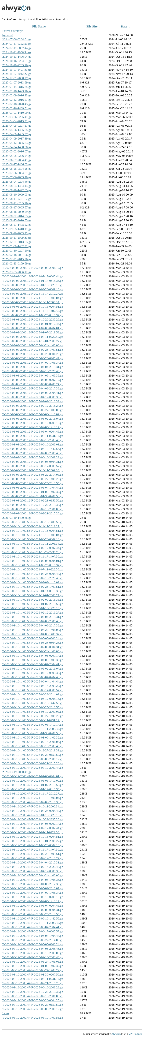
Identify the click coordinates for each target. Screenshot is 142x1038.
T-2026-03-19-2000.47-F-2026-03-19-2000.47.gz (32, 767)
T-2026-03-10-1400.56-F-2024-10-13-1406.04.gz (32, 535)
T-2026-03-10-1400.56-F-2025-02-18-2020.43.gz (32, 578)
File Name (39, 26)
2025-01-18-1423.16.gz (16, 91)
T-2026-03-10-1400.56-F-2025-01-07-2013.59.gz (32, 604)
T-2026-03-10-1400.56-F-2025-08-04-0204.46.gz (32, 677)
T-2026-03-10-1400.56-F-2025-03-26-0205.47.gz (32, 573)
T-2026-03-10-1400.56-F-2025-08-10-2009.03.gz (32, 711)
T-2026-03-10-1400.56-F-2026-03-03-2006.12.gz (32, 759)
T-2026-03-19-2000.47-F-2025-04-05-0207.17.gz (32, 823)
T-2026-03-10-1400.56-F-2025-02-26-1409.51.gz (32, 586)
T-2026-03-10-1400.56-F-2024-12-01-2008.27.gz (32, 595)
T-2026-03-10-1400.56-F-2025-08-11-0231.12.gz (32, 720)
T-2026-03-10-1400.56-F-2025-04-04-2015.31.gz (32, 617)
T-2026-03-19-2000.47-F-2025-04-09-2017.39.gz (32, 884)
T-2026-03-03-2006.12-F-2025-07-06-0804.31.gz (32, 461)
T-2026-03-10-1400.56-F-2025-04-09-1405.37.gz (32, 634)
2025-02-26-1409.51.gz (16, 108)
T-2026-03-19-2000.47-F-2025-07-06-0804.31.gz (32, 910)
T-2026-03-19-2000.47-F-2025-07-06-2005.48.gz (32, 948)
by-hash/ (7, 35)
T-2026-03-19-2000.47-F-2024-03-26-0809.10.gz (32, 845)
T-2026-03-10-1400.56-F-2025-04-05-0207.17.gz (32, 655)
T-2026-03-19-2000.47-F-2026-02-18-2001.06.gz (32, 996)
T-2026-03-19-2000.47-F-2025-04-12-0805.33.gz (32, 871)
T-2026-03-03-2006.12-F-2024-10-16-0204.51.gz (32, 306)
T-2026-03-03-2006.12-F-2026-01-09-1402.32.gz (32, 492)
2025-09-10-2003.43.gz (16, 233)
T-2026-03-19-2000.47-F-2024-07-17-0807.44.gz (32, 828)
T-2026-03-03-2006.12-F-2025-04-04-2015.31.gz (32, 367)
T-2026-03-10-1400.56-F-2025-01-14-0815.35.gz (32, 591)
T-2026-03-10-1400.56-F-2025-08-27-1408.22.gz (32, 716)
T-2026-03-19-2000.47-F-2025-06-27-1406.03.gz (32, 961)
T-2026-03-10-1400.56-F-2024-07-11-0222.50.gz (32, 569)
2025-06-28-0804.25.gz (16, 168)
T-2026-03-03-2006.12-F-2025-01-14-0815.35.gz (32, 280)
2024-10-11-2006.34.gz (16, 52)
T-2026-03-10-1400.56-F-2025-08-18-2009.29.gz (32, 686)
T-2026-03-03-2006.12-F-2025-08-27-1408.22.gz (32, 479)
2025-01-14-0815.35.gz (16, 87)
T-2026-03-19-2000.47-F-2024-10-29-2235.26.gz (32, 819)
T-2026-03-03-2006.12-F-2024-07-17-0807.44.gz (32, 276)
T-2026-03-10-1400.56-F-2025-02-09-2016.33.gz (32, 599)
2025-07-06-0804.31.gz (16, 173)
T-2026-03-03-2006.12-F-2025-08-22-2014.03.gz (32, 474)
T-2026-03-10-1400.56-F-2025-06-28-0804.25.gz (32, 642)
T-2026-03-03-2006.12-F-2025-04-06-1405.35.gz (32, 375)
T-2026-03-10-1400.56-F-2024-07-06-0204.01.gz (32, 561)
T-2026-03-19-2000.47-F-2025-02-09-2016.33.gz (32, 802)
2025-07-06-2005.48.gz (16, 177)
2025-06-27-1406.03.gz (16, 164)
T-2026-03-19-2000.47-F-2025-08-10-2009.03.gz (32, 953)
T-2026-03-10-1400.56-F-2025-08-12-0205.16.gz (32, 698)
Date (124, 26)
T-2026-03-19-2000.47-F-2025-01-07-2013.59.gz (32, 785)
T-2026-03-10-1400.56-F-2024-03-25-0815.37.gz (32, 565)
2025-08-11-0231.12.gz (16, 199)
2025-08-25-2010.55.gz (16, 220)
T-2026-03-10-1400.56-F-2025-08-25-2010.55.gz (32, 707)
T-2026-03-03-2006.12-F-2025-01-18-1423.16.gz (32, 285)
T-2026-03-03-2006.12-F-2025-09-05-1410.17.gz (32, 427)
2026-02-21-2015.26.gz (16, 259)
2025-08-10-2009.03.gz (16, 194)
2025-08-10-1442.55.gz (16, 190)
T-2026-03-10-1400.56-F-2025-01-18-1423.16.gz (32, 608)
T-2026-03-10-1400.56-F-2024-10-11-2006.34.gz (32, 543)
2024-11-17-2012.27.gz (16, 74)
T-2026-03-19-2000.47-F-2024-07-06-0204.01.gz (32, 776)
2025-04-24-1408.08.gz (16, 147)
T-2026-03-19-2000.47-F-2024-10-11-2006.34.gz (32, 806)
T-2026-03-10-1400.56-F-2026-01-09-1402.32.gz (32, 737)
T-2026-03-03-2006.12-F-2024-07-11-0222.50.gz (32, 336)
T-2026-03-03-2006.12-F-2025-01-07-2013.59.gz (32, 332)
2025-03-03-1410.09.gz (16, 112)
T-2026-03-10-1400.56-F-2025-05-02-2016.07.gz (32, 668)
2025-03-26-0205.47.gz (16, 117)
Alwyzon (116, 1033)
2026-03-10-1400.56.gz (16, 517)
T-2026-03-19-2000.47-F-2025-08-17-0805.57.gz (32, 931)
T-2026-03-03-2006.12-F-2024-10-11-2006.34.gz (32, 302)
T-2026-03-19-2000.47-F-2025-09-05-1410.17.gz (32, 901)
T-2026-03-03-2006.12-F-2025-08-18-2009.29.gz (32, 457)
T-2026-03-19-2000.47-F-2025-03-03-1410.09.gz (32, 780)
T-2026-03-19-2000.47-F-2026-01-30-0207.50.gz (32, 974)
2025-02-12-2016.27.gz (16, 99)
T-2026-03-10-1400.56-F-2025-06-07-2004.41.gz (32, 664)
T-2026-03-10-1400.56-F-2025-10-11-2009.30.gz (32, 729)
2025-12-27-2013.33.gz (16, 242)
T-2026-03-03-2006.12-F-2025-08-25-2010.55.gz (32, 483)
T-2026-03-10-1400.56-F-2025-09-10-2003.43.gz (32, 746)
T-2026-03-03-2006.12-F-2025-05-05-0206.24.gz (32, 384)
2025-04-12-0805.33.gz (16, 143)
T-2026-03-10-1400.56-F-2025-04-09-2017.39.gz (32, 625)
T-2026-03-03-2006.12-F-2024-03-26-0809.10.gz (32, 289)
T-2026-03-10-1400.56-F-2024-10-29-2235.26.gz (32, 552)
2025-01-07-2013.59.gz (16, 82)
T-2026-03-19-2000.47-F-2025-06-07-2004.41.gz (32, 927)
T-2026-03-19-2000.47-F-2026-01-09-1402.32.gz (32, 966)
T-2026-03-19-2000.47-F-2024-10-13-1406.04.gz (32, 798)
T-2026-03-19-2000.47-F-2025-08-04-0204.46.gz (32, 905)
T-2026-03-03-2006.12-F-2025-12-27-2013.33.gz (32, 505)
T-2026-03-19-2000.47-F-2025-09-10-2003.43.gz (32, 957)
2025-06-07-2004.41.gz (16, 160)
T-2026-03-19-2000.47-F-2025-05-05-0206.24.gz (32, 944)
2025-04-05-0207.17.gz (16, 125)
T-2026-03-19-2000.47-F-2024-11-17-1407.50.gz (32, 849)
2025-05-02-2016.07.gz (16, 151)
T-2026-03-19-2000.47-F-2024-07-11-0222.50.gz (32, 832)
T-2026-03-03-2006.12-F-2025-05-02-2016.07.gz (32, 418)
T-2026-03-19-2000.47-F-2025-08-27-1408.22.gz (32, 970)
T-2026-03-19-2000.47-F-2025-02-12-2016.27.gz (32, 858)
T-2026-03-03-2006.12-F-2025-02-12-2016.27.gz (32, 405)
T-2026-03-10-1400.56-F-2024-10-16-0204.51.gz (32, 530)
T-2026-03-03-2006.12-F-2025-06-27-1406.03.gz (32, 410)
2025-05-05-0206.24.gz (16, 155)
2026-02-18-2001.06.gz (16, 255)
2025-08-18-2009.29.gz (16, 211)
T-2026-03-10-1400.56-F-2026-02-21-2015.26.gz (32, 763)
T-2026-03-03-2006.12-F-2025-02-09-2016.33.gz (32, 401)
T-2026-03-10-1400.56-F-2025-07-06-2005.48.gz (32, 621)
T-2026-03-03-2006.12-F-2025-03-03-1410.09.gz (32, 414)
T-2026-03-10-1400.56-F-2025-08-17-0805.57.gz (32, 690)
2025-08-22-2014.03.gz (16, 216)
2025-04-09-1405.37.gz (16, 134)
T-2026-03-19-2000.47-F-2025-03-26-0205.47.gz (32, 810)
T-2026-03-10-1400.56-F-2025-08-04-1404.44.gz (32, 681)
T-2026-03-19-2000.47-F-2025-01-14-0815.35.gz (32, 789)
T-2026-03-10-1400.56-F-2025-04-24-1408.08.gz (32, 651)
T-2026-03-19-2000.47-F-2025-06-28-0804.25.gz (32, 1000)
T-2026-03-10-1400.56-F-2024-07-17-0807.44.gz (32, 548)
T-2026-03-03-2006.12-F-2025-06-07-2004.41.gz (32, 392)
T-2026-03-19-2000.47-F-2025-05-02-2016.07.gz (32, 888)
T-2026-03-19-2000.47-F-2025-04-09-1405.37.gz (32, 892)
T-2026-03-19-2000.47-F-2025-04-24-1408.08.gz (32, 875)
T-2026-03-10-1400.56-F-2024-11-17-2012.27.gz (32, 526)
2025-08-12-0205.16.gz (16, 203)
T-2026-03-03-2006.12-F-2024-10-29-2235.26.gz (32, 319)
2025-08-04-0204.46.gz (16, 181)
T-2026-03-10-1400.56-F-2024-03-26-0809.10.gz (32, 539)
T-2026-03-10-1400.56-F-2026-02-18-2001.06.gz (32, 742)
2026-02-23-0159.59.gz (16, 263)
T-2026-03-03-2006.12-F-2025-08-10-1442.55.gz (32, 449)
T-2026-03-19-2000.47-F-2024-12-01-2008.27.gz (32, 841)
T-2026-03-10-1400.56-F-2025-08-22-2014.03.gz (32, 694)
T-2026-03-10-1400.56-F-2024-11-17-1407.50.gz (32, 556)
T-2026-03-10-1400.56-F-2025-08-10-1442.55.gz (32, 703)
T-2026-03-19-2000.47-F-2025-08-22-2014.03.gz (32, 940)
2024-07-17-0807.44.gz (16, 48)
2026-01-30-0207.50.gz (16, 250)
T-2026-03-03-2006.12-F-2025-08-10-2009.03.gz (32, 444)
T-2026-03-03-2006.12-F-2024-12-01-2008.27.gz (32, 341)
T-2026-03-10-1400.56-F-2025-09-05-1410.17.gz (32, 724)
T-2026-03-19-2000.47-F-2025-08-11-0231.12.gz (32, 979)
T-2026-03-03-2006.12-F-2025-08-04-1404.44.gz (32, 487)
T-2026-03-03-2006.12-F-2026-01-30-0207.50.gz (32, 496)
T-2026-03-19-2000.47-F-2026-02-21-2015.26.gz (32, 983)
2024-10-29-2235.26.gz (16, 65)
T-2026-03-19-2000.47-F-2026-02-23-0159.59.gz (32, 1004)
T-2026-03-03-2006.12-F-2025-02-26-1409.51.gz (32, 349)
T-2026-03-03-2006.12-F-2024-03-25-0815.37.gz (32, 315)
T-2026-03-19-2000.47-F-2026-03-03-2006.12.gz (32, 1009)
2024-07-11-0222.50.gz (16, 43)
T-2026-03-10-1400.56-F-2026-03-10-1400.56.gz (32, 522)
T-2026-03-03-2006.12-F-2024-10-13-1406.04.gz (32, 298)
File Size (91, 26)
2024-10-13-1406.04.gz (16, 56)
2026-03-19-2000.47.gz (16, 772)
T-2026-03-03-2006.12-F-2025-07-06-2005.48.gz (32, 453)
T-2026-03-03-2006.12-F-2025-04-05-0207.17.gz (32, 380)
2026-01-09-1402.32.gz (16, 246)
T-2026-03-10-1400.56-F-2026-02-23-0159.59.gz (32, 754)
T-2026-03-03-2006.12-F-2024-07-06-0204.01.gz (32, 328)
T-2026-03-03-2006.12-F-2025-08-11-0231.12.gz (32, 436)
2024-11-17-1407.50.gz (16, 69)
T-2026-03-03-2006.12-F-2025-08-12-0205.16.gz (32, 423)
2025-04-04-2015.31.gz (16, 121)
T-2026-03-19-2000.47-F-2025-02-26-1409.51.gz (32, 854)
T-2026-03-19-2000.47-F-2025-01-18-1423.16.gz (32, 815)
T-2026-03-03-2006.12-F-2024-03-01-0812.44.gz (32, 324)
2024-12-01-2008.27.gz (16, 78)
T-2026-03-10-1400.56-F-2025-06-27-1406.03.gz (32, 629)
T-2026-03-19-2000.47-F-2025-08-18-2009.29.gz (32, 987)
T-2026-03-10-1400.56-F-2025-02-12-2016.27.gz (32, 612)
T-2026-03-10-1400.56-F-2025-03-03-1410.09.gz (32, 582)
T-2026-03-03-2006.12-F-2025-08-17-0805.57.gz (32, 466)
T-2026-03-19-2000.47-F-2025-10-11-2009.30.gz (32, 923)
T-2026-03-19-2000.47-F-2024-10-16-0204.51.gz (32, 836)
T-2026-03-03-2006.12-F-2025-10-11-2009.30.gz (32, 470)
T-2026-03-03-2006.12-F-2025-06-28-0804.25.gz (32, 354)
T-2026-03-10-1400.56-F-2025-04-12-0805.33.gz (32, 673)
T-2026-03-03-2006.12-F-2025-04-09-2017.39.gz (32, 388)
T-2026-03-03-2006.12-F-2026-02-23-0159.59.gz (32, 500)
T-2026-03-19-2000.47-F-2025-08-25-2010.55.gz (32, 914)
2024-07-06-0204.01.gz (16, 39)
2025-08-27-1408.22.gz (16, 224)
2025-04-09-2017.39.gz (16, 138)
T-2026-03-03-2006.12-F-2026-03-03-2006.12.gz (32, 268)
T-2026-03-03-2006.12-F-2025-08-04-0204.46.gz (32, 431)
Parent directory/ (12, 30)
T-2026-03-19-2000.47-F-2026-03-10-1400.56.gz (32, 1017)
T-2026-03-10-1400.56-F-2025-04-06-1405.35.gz (32, 660)
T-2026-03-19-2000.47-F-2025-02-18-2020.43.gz (32, 867)
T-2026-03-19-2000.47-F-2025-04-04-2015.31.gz (32, 862)
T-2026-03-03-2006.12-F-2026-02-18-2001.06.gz (32, 509)
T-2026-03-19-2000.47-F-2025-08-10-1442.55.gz (32, 918)
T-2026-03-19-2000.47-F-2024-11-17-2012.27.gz (32, 793)
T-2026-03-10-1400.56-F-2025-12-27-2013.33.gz (32, 750)
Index (5, 1013)
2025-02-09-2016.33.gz (16, 95)
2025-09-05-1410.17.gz (16, 229)
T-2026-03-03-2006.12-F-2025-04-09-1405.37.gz (32, 362)
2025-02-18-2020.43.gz (16, 104)
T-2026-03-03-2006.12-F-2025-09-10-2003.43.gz (32, 440)
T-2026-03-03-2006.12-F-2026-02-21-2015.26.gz (32, 513)
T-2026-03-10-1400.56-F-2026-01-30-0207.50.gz (32, 733)
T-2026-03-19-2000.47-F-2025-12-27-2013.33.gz (32, 991)
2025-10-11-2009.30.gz (16, 237)
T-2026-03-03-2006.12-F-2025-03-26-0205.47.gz (32, 358)
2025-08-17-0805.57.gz (16, 207)
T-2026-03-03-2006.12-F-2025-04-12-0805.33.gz (32, 397)
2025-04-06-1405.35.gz (16, 130)
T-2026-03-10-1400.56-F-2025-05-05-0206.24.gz (32, 638)
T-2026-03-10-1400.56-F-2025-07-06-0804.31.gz (32, 647)
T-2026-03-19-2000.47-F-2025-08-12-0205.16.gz (32, 897)
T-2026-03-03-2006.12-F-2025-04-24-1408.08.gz (32, 345)
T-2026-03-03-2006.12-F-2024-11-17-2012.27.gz (32, 293)
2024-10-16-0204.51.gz (16, 61)
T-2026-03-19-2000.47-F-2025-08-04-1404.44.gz (32, 935)
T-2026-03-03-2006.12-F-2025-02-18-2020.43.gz (32, 371)
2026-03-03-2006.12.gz (16, 272)
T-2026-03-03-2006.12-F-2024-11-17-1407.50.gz (32, 311)
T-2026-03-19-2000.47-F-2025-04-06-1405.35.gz (32, 879)
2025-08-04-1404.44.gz (16, 186)
